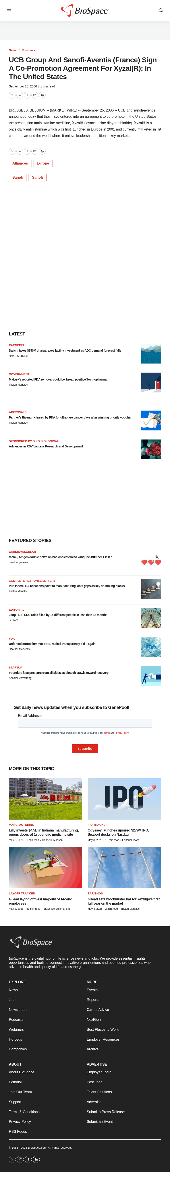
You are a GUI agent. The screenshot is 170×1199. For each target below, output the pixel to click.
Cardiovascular (22, 551)
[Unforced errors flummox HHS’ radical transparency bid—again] (151, 647)
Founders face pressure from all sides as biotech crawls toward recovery (58, 672)
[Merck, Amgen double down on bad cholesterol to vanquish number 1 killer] (151, 560)
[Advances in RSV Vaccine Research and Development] (151, 449)
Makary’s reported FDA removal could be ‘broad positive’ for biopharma (57, 379)
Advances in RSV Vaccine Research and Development (46, 446)
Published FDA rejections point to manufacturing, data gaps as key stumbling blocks (67, 586)
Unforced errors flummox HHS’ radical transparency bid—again (52, 644)
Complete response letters (32, 580)
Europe (43, 163)
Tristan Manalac (18, 384)
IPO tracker (98, 824)
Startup (15, 667)
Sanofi (17, 177)
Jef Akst (13, 620)
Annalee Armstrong (20, 678)
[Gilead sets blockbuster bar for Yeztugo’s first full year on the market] (124, 867)
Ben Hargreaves (18, 562)
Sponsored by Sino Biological (34, 441)
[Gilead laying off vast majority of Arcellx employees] (45, 867)
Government (19, 374)
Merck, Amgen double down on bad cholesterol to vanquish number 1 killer (60, 557)
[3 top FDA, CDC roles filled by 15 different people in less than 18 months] (151, 618)
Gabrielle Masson (52, 840)
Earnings (16, 345)
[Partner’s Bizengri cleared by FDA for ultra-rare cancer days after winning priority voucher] (151, 420)
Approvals (18, 412)
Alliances (20, 163)
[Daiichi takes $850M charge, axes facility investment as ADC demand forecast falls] (151, 354)
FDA (12, 638)
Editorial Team (130, 840)
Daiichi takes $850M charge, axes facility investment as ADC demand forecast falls (65, 350)
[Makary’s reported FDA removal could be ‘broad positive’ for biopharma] (151, 382)
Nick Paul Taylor (18, 355)
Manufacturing (21, 824)
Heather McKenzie (20, 649)
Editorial (16, 609)
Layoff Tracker (22, 893)
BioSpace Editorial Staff (57, 908)
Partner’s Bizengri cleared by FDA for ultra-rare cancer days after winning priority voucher (70, 417)
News (12, 50)
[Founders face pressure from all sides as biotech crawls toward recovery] (151, 676)
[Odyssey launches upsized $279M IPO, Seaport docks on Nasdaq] (124, 799)
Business (28, 50)
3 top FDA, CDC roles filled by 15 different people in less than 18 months (58, 615)
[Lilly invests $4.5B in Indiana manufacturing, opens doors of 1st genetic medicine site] (45, 799)
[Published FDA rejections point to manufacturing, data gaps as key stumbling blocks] (151, 589)
